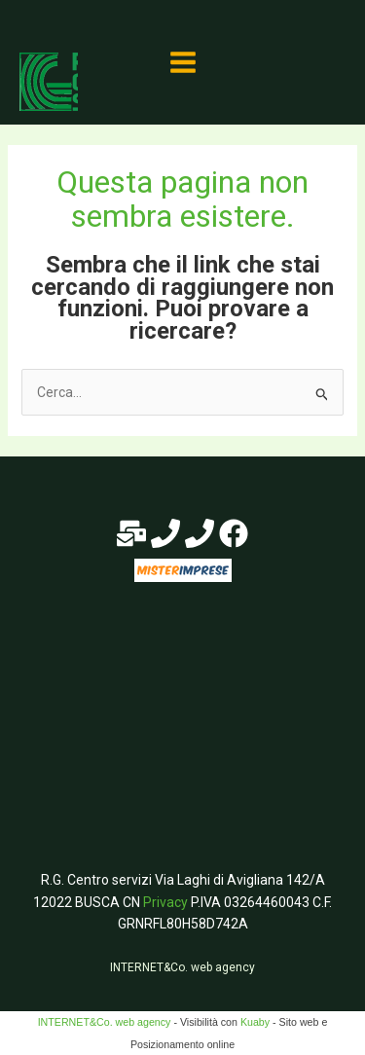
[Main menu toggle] (182, 63)
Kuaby (255, 1022)
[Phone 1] (165, 533)
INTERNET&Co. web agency (182, 967)
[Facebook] (233, 533)
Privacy (165, 902)
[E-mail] (131, 533)
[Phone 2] (199, 533)
